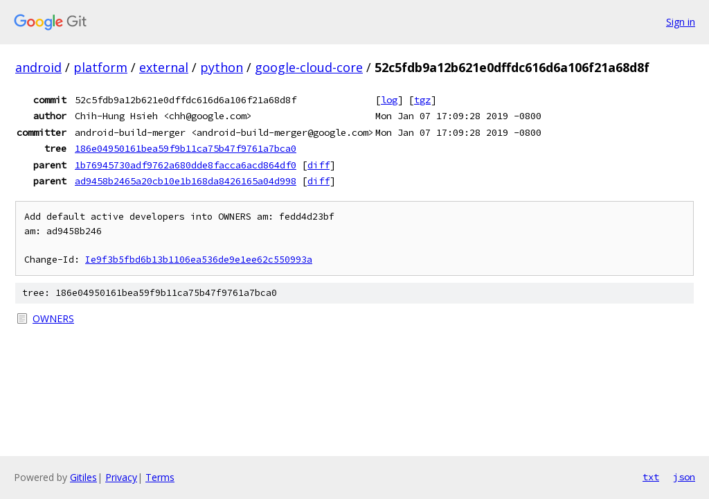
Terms (159, 477)
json (684, 477)
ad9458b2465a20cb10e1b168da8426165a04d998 (185, 181)
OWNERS (53, 318)
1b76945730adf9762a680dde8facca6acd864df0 (185, 165)
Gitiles (83, 477)
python (221, 67)
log (389, 100)
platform (100, 67)
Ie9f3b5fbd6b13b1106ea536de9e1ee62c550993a (198, 259)
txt (651, 477)
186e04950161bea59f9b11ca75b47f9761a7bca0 (185, 148)
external (163, 67)
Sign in (680, 21)
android (38, 67)
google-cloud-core (309, 67)
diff (318, 165)
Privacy (121, 477)
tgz (422, 100)
